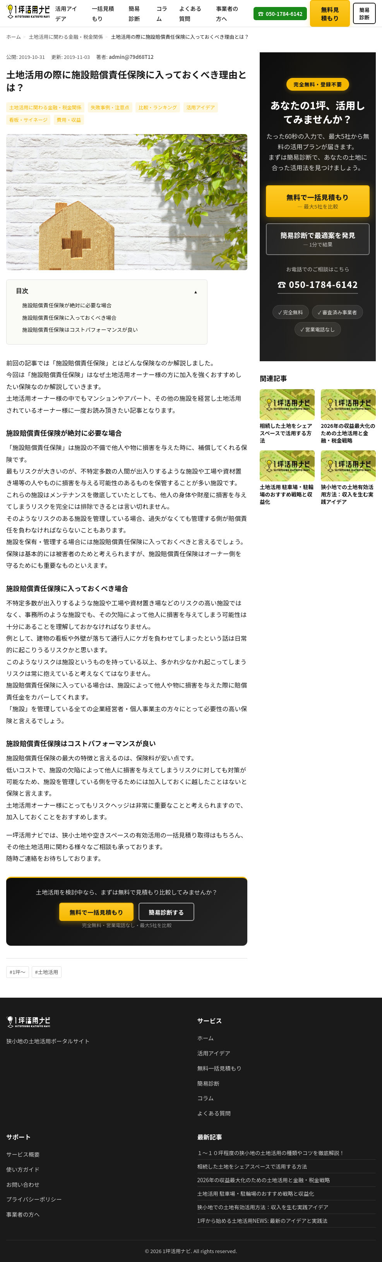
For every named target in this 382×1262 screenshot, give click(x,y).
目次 (107, 291)
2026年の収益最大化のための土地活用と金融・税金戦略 (348, 433)
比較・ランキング (158, 107)
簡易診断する (166, 912)
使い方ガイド (22, 1169)
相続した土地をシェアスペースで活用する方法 (286, 433)
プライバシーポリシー (34, 1199)
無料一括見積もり (219, 1068)
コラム (162, 13)
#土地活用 (46, 972)
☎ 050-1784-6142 (318, 284)
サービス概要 (22, 1154)
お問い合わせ (22, 1184)
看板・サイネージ (28, 119)
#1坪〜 (18, 972)
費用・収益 (69, 119)
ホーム (13, 36)
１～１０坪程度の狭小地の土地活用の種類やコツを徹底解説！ (271, 1153)
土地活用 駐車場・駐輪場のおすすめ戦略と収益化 (286, 494)
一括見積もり (103, 13)
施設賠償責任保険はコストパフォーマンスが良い (80, 329)
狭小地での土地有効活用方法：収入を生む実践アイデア (347, 494)
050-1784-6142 (280, 13)
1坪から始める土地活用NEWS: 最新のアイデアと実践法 (262, 1220)
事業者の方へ (227, 13)
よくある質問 (190, 13)
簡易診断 (134, 13)
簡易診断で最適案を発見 (317, 239)
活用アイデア (66, 13)
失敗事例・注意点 (110, 107)
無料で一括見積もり (96, 912)
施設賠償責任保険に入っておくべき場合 (69, 317)
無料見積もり (330, 13)
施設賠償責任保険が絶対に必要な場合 (66, 305)
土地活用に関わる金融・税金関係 (66, 36)
